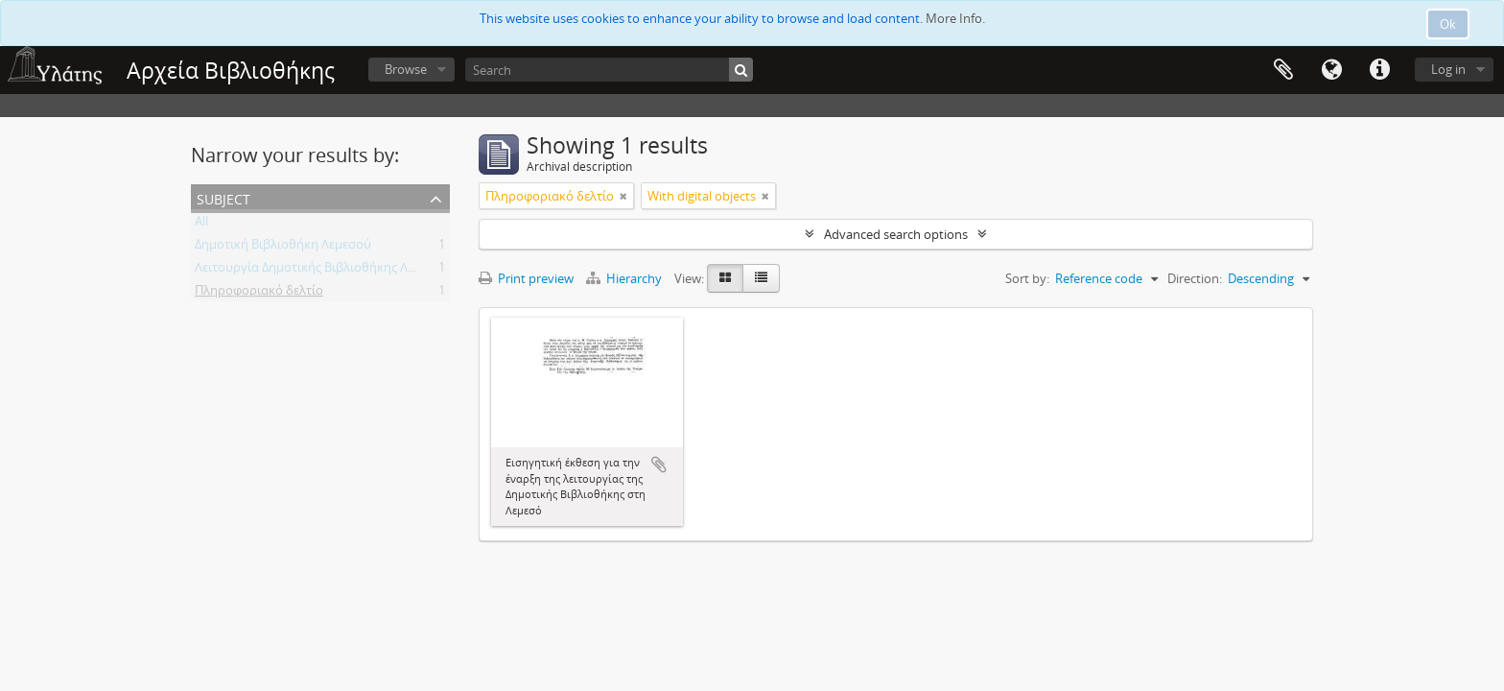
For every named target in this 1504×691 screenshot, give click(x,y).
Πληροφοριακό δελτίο (259, 293)
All (201, 224)
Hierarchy (625, 278)
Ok (1448, 24)
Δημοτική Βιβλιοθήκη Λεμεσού (283, 247)
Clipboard (1283, 70)
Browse (406, 69)
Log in (1448, 69)
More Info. (955, 18)
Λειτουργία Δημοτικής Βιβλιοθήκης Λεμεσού (322, 270)
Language (1331, 70)
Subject (223, 197)
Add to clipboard (659, 464)
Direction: (1194, 278)
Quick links (1379, 70)
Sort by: (1027, 278)
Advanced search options (896, 234)
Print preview (526, 278)
